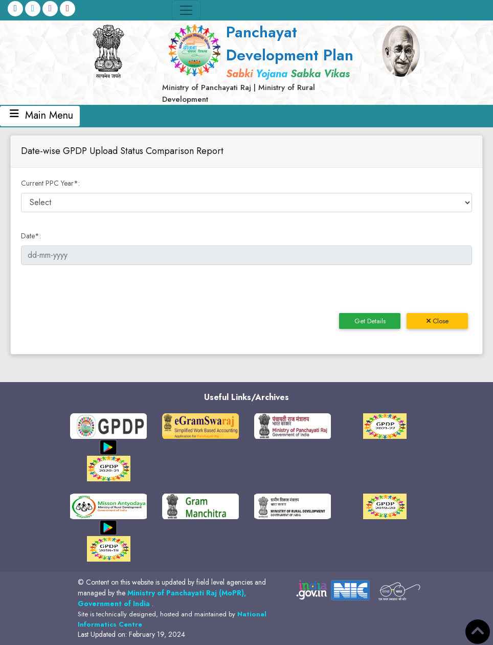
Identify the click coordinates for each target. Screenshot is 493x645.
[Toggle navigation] (186, 10)
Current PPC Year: (50, 183)
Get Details (370, 321)
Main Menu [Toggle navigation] (40, 116)
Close (438, 321)
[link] (262, 62)
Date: (31, 236)
